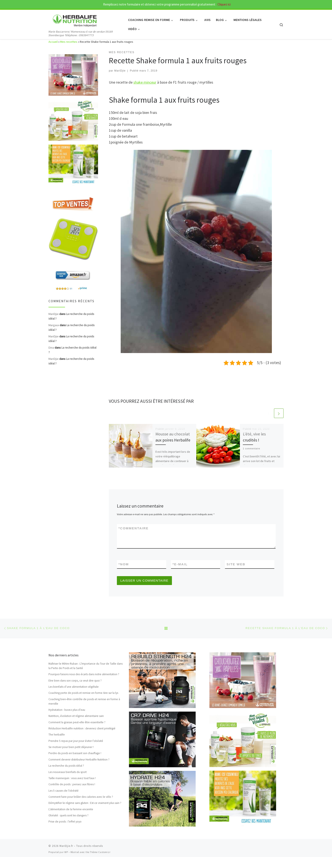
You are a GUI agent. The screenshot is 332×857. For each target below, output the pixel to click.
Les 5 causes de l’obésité (63, 790)
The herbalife (56, 735)
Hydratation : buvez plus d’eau (66, 710)
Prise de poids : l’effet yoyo (65, 822)
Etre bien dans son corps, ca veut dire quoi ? (75, 680)
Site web (236, 564)
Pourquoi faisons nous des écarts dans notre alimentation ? (83, 674)
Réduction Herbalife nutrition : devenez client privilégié (81, 728)
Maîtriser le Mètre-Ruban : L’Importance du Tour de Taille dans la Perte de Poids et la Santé (85, 666)
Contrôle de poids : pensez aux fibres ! (71, 784)
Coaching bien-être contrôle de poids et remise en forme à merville (84, 701)
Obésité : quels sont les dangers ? (68, 815)
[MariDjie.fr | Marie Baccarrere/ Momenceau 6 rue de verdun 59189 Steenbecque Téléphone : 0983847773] (74, 19)
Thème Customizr (100, 852)
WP (66, 852)
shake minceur (144, 82)
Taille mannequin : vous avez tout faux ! (72, 778)
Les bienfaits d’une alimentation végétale (73, 687)
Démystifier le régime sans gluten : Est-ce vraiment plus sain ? (84, 803)
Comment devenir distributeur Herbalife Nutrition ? (78, 759)
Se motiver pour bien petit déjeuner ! (71, 747)
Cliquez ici (224, 4)
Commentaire (134, 528)
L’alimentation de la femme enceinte (70, 809)
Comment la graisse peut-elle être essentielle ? (76, 722)
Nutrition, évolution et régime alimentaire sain (76, 716)
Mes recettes (68, 42)
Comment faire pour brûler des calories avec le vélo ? (80, 797)
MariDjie (120, 70)
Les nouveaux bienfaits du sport (67, 772)
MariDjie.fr (66, 846)
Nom (124, 564)
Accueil (53, 42)
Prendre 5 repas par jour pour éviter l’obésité (75, 741)
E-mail (180, 564)
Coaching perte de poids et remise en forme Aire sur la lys (83, 693)
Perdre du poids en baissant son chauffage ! (74, 753)
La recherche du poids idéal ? (66, 765)
